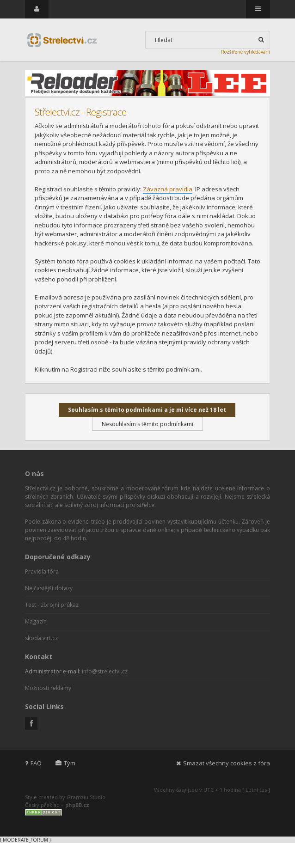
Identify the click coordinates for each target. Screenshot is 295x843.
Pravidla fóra (42, 571)
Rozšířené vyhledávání (245, 52)
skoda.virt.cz (41, 638)
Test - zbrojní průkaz (52, 605)
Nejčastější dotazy (49, 588)
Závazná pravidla (167, 189)
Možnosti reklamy (48, 688)
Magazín (36, 621)
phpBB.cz (77, 804)
